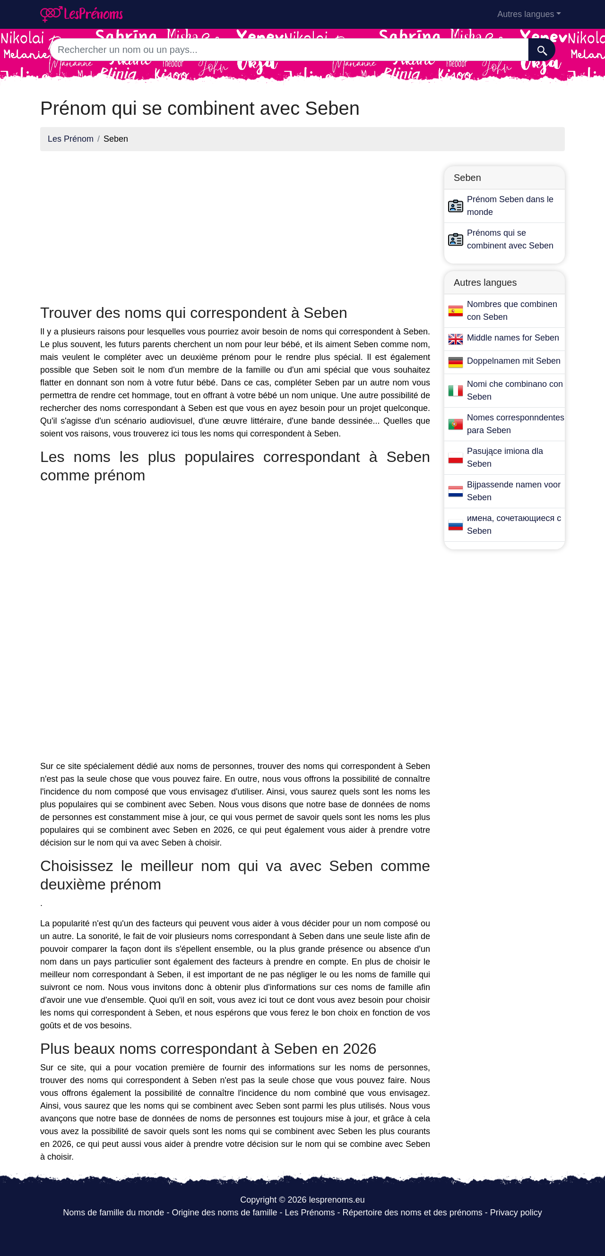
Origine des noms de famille (224, 1212)
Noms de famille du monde (113, 1212)
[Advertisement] (235, 225)
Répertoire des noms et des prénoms (413, 1212)
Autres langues (525, 14)
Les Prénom (71, 139)
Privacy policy (516, 1212)
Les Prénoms (310, 1212)
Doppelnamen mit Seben (514, 361)
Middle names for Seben (513, 337)
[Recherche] (541, 49)
